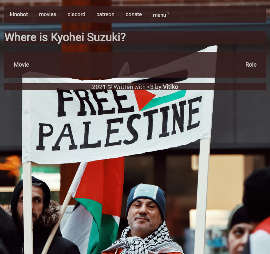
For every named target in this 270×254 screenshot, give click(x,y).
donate (134, 14)
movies (47, 14)
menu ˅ (161, 15)
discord (76, 14)
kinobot (19, 14)
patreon (105, 14)
